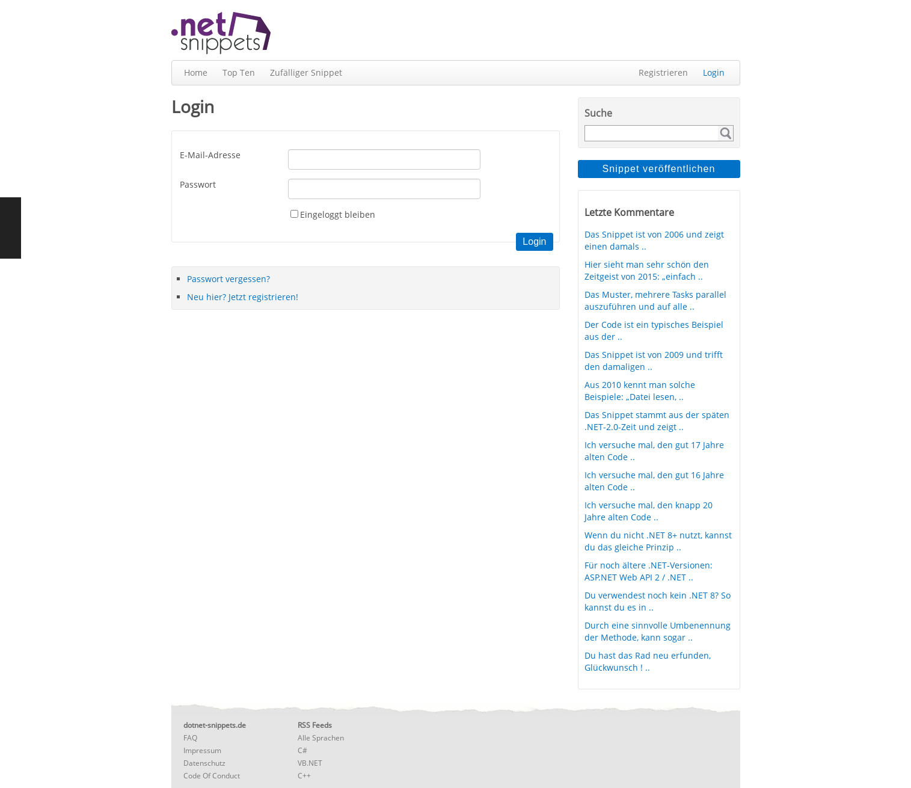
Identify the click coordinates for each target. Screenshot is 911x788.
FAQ (190, 738)
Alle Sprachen (321, 738)
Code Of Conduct (211, 776)
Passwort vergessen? (228, 279)
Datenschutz (204, 763)
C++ (304, 776)
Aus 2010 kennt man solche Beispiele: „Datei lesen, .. (639, 390)
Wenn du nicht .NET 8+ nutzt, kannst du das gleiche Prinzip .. (658, 541)
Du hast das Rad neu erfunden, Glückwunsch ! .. (647, 661)
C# (302, 750)
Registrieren (663, 72)
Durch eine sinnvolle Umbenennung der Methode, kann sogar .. (657, 631)
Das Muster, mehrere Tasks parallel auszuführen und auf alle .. (655, 300)
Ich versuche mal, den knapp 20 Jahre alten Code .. (648, 511)
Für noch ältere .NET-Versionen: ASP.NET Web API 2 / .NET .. (648, 571)
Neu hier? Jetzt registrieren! (242, 297)
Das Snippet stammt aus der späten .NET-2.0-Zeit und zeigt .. (656, 420)
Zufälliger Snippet (306, 72)
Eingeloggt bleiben (337, 214)
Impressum (202, 750)
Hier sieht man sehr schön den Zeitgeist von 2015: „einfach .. (646, 270)
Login (714, 72)
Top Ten (238, 72)
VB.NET (310, 763)
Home (195, 72)
